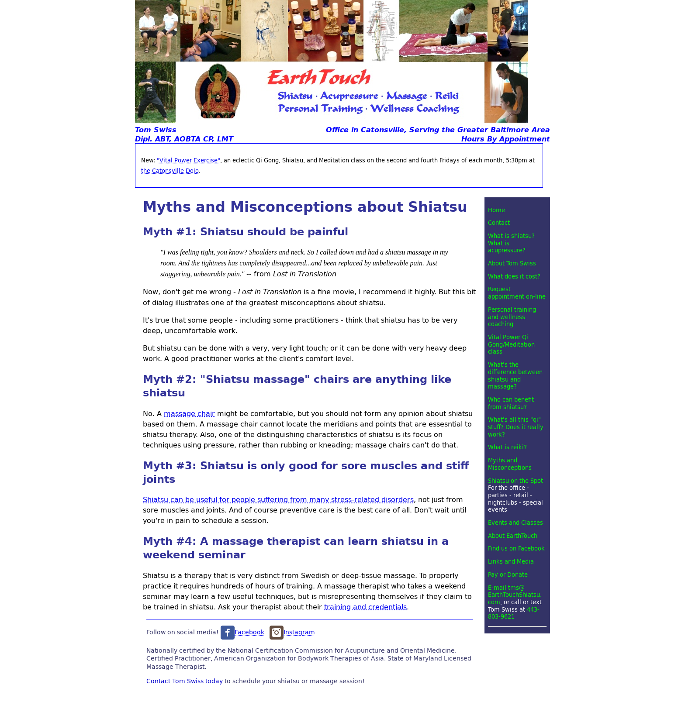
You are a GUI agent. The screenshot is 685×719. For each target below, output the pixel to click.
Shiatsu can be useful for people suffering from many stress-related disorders (278, 499)
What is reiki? (507, 447)
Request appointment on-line (517, 293)
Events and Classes (515, 522)
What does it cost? (514, 276)
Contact (499, 222)
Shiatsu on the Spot (515, 480)
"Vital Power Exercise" (188, 160)
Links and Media (511, 561)
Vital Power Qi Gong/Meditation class (511, 344)
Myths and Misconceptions (510, 464)
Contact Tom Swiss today (184, 680)
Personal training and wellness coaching (512, 316)
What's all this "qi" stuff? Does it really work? (515, 426)
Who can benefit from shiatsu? (511, 403)
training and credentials (365, 606)
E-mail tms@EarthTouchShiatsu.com (515, 594)
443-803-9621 (514, 613)
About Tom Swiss (512, 263)
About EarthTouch (512, 535)
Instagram (292, 631)
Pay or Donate (508, 574)
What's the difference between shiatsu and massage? (515, 375)
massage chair (189, 413)
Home (496, 210)
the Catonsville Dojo (170, 170)
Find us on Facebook (516, 548)
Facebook (242, 631)
